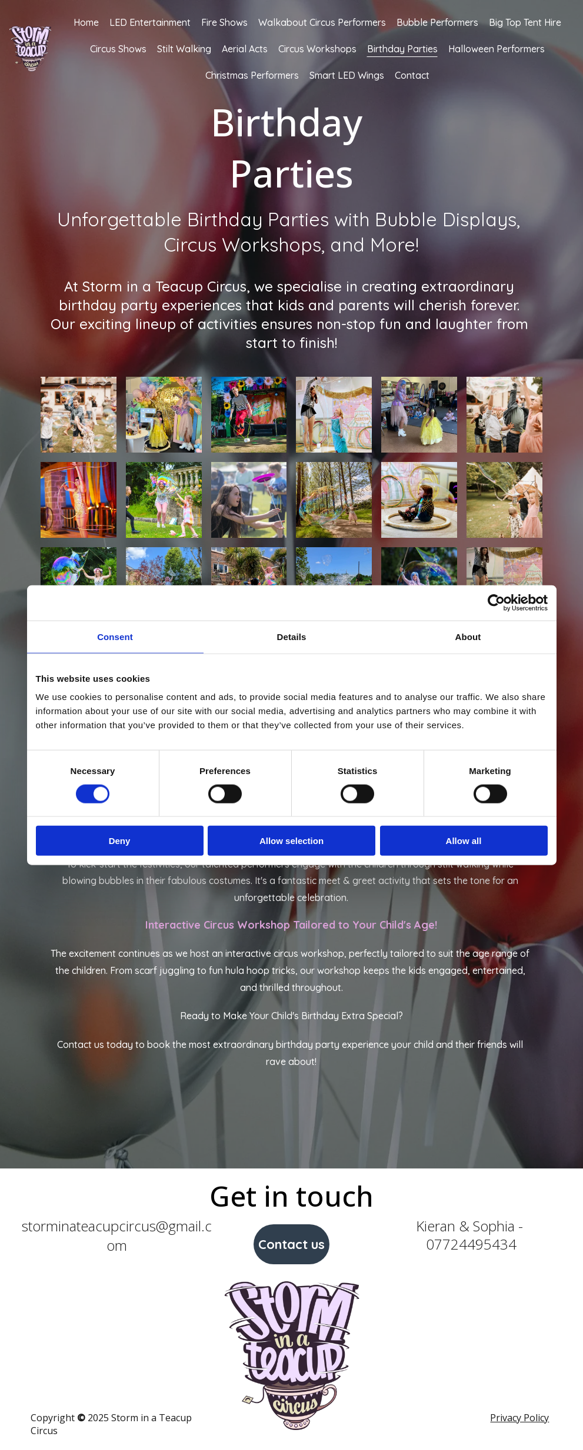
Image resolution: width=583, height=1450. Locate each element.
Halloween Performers (496, 49)
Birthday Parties (402, 49)
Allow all (464, 841)
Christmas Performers (252, 75)
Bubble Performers (437, 22)
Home (86, 22)
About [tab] (468, 636)
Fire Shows (224, 22)
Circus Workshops (317, 49)
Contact (412, 75)
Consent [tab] (115, 636)
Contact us (291, 1244)
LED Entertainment (150, 22)
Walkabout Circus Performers (322, 22)
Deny (120, 841)
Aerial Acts (245, 49)
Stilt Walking (184, 49)
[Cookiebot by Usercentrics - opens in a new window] (496, 602)
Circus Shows (118, 49)
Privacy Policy (519, 1417)
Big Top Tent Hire (525, 22)
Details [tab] (292, 636)
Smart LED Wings (346, 75)
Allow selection (291, 841)
